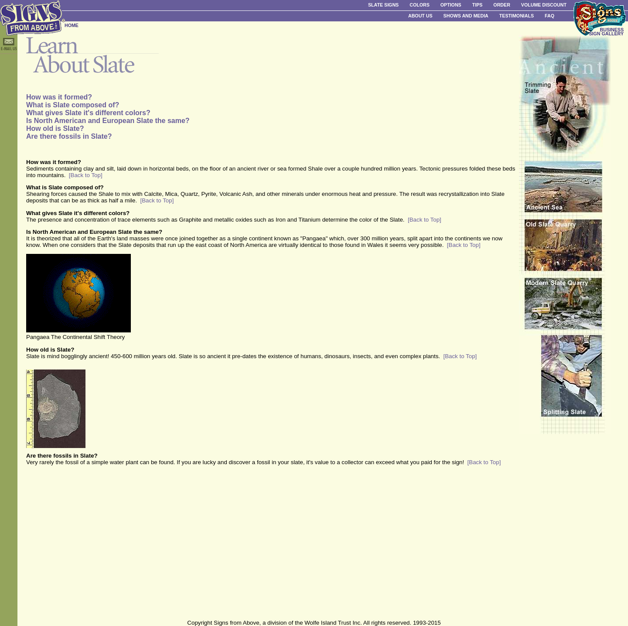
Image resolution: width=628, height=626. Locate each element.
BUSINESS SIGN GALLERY (606, 31)
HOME (71, 25)
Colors (420, 4)
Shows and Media (466, 15)
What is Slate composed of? (72, 105)
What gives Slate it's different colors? (88, 112)
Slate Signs (383, 4)
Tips (477, 4)
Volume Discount (544, 4)
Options (450, 4)
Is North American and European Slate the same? (108, 120)
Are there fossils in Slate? (69, 136)
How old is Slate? (55, 128)
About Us (420, 15)
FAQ (549, 15)
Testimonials (516, 15)
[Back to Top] (85, 175)
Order (501, 4)
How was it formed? (59, 97)
